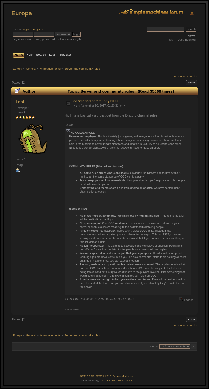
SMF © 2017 (103, 376)
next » (193, 76)
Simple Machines (123, 376)
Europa (21, 13)
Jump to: (154, 346)
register (38, 29)
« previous (181, 76)
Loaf (20, 101)
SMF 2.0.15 (87, 376)
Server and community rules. (96, 101)
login (26, 29)
